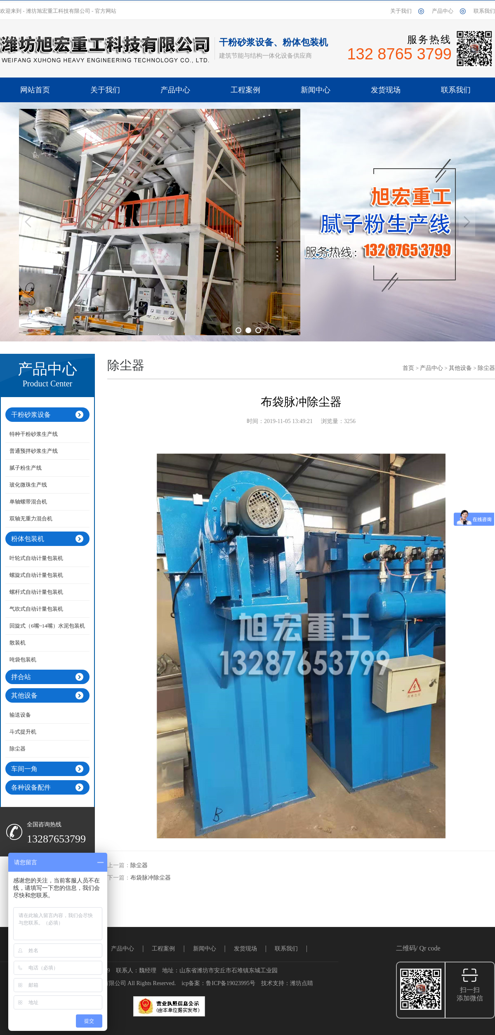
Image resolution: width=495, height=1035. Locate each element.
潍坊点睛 (301, 983)
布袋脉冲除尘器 (150, 878)
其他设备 (24, 695)
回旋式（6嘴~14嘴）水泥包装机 (47, 626)
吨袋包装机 (22, 659)
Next (467, 221)
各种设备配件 (31, 787)
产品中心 (442, 11)
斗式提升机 (22, 732)
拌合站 (21, 676)
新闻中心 (204, 949)
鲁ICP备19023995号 (230, 983)
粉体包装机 (27, 538)
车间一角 (24, 768)
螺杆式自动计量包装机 (36, 592)
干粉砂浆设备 (31, 414)
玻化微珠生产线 (28, 485)
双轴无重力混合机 (30, 518)
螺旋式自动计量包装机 (36, 575)
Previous (28, 221)
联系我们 (484, 11)
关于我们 (401, 11)
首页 (408, 368)
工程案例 (163, 949)
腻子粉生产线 (25, 468)
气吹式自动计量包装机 (36, 609)
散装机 (17, 643)
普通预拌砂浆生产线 (33, 451)
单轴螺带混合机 (28, 502)
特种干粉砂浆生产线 (33, 434)
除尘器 (17, 749)
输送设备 (20, 715)
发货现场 (245, 949)
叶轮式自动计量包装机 (36, 558)
